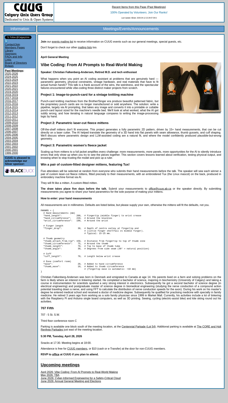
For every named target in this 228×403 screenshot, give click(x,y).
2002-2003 (11, 143)
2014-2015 (11, 107)
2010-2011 (11, 119)
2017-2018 (11, 98)
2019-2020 (11, 92)
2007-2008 (11, 128)
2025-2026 (11, 73)
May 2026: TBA (50, 387)
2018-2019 (11, 95)
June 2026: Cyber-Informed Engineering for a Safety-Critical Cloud (81, 390)
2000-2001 (11, 150)
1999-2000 (11, 153)
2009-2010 (11, 122)
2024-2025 (11, 76)
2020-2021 (11, 89)
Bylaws (9, 65)
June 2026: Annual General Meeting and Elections (71, 393)
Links (8, 59)
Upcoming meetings (60, 377)
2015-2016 (11, 104)
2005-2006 (11, 134)
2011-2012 (11, 116)
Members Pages (15, 47)
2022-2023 (11, 82)
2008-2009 (11, 125)
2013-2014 (11, 110)
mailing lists (85, 47)
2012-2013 (11, 113)
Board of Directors (16, 62)
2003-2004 (11, 140)
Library (9, 50)
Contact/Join (12, 44)
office (56, 367)
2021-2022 (11, 85)
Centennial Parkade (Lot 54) (139, 339)
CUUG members (77, 361)
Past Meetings (14, 70)
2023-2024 (11, 79)
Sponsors (10, 53)
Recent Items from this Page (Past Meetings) (139, 7)
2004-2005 (11, 137)
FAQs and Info (13, 56)
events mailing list (62, 41)
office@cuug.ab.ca (160, 188)
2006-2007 (11, 131)
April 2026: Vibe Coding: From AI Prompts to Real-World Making (79, 384)
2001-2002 (11, 147)
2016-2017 (11, 101)
